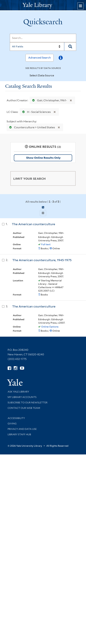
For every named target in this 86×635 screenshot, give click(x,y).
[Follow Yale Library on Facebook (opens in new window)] (9, 368)
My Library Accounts (22, 397)
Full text (46, 244)
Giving (12, 423)
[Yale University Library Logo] (43, 5)
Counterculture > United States (31, 127)
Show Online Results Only (43, 157)
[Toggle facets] (70, 178)
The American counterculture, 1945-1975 (41, 260)
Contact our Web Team (24, 408)
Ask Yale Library (18, 391)
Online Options (49, 326)
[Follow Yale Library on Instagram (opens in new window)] (15, 368)
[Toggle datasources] (56, 76)
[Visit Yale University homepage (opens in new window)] (14, 381)
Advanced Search (39, 57)
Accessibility (16, 418)
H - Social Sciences (35, 112)
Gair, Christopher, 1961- (48, 100)
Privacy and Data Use (22, 429)
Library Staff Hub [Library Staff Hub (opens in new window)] (19, 434)
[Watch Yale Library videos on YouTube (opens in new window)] (22, 368)
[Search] (43, 38)
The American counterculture (33, 224)
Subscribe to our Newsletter (27, 402)
